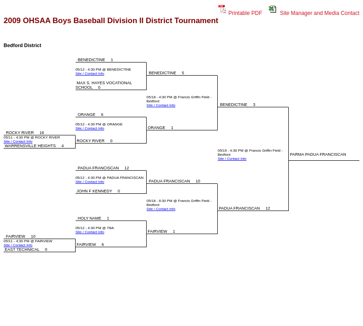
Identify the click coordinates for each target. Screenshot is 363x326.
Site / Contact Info (90, 74)
